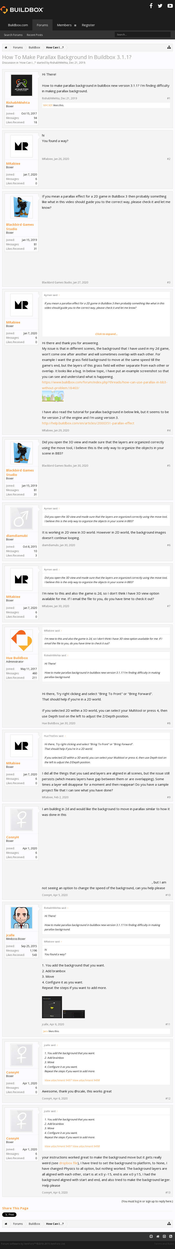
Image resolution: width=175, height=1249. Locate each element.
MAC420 (48, 105)
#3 (168, 282)
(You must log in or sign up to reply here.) (147, 1201)
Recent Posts (35, 35)
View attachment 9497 (58, 1080)
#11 (168, 1024)
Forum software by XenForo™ (33, 1243)
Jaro (45, 1031)
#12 (168, 1098)
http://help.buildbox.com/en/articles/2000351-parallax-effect (88, 423)
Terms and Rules (164, 1243)
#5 (168, 465)
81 (35, 244)
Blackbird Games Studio (20, 226)
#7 (168, 606)
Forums (42, 25)
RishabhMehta (59, 63)
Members (64, 25)
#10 (168, 895)
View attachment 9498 (86, 1080)
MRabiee (13, 163)
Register (88, 25)
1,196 (33, 950)
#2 (168, 159)
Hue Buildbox (17, 658)
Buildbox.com (18, 25)
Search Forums (13, 35)
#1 (168, 98)
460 (34, 673)
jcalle (10, 935)
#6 (168, 545)
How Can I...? (27, 63)
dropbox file (68, 1163)
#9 (168, 797)
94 (35, 118)
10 (35, 551)
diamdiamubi (16, 535)
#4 (168, 430)
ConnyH (12, 837)
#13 (168, 1192)
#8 (168, 723)
